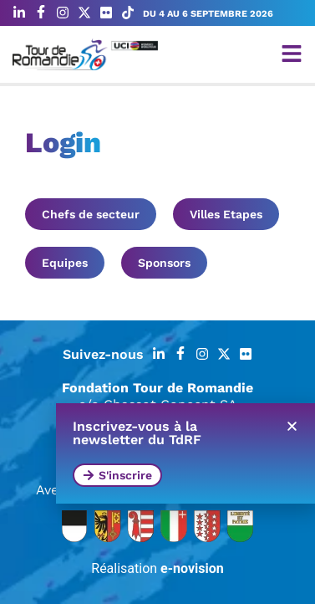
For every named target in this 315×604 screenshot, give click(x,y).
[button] (292, 426)
